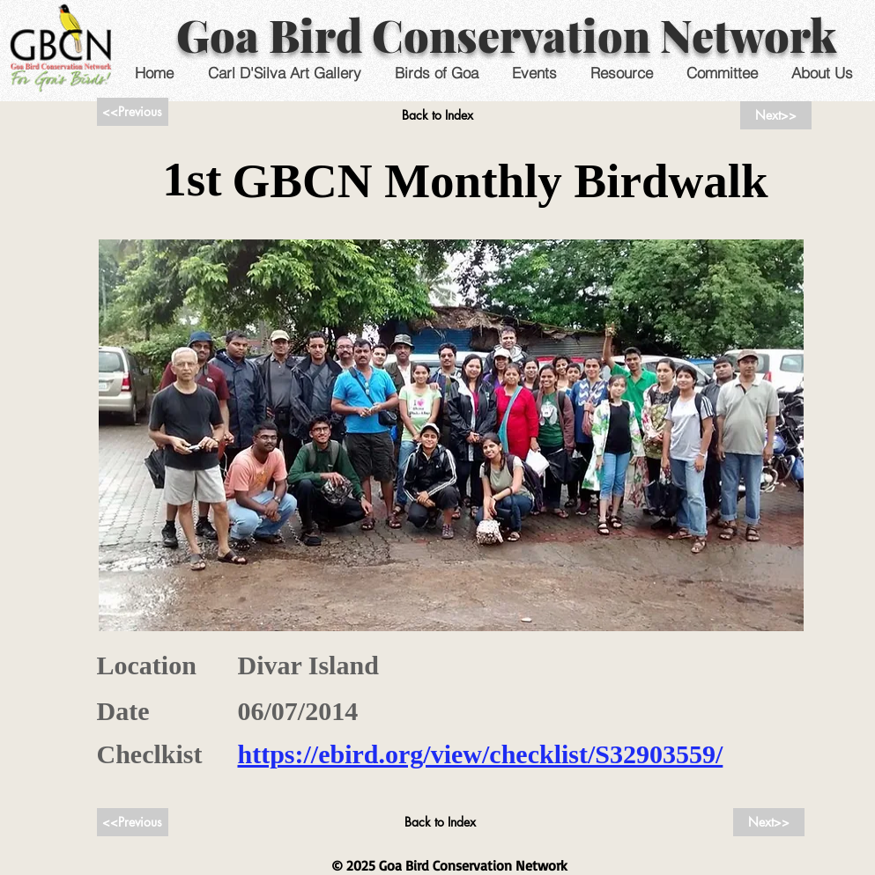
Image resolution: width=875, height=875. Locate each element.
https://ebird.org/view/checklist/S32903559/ (480, 753)
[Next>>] (776, 115)
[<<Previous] (132, 112)
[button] (534, 72)
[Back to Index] (437, 115)
